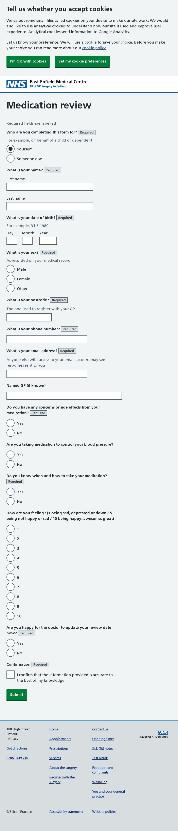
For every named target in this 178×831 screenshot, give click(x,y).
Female (23, 279)
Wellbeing (100, 782)
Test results (100, 758)
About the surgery (63, 768)
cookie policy (94, 48)
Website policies (104, 812)
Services (55, 758)
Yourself (24, 149)
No (19, 433)
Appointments (60, 739)
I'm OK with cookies (28, 61)
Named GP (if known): (26, 385)
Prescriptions (58, 749)
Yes (20, 423)
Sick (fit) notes (102, 749)
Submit (16, 694)
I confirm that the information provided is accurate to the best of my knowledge (65, 678)
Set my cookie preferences (82, 61)
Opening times (103, 739)
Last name (15, 198)
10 (19, 616)
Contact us (100, 729)
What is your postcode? (37, 300)
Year (43, 233)
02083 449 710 (17, 758)
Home (53, 729)
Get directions (16, 748)
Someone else (29, 158)
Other (22, 288)
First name (15, 179)
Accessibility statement (66, 812)
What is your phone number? (42, 329)
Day (10, 233)
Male (21, 269)
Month (28, 233)
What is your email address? (41, 350)
